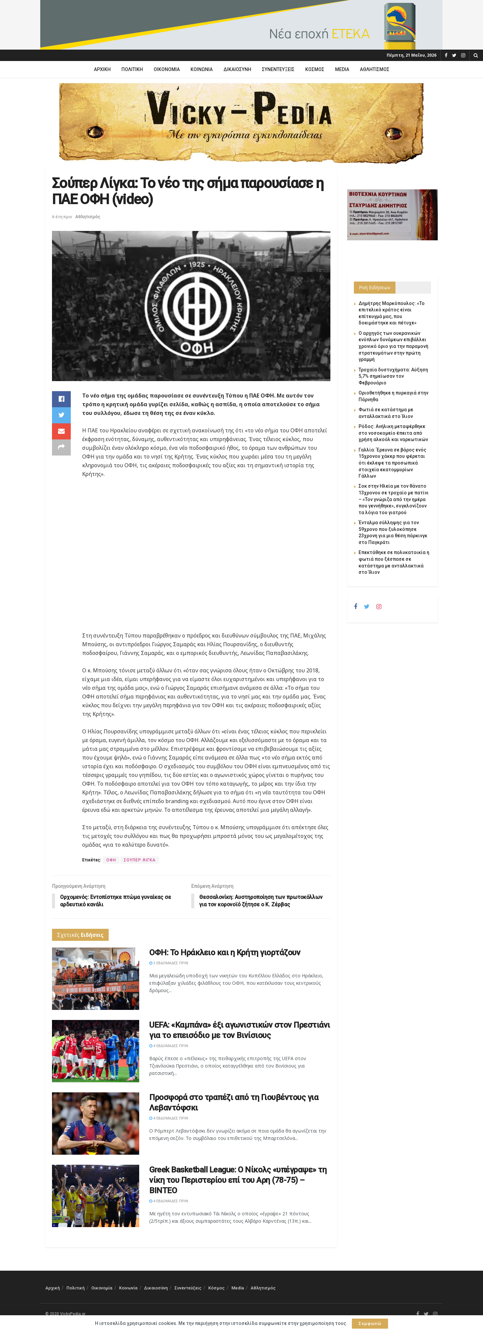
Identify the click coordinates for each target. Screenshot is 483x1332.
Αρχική (102, 69)
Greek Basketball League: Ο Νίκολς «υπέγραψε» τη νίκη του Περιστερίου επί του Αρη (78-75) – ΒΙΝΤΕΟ (237, 1180)
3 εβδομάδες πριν (168, 963)
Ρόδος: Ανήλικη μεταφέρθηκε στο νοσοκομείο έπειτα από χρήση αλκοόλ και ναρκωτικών (393, 433)
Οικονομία (167, 69)
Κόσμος (314, 69)
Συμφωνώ (370, 1323)
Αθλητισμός (374, 69)
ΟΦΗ (111, 860)
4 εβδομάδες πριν (168, 1046)
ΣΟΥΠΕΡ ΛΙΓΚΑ (140, 860)
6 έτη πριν (62, 216)
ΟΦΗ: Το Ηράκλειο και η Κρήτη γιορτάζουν (224, 953)
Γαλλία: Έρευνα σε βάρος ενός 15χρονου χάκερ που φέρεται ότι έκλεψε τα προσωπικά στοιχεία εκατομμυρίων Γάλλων (392, 463)
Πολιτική (132, 69)
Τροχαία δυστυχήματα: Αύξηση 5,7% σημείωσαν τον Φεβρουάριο (393, 376)
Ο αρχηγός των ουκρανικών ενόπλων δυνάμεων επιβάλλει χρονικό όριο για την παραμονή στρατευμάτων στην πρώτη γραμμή (393, 346)
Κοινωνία (202, 69)
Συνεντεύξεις (278, 69)
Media (342, 69)
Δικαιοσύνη (237, 69)
